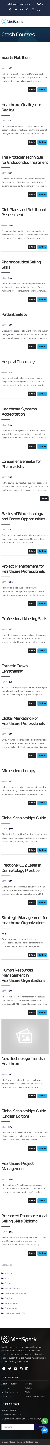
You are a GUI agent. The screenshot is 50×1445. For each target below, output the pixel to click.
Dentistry (9, 1298)
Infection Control (12, 1288)
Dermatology (11, 1308)
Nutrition (8, 1273)
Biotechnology (11, 1303)
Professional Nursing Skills (24, 619)
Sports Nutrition (15, 58)
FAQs (40, 4)
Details (32, 90)
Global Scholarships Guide (23, 818)
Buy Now (42, 90)
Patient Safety (14, 315)
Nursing (8, 1278)
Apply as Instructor (18, 4)
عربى (39, 9)
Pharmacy (9, 1283)
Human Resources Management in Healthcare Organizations (23, 975)
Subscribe (41, 1427)
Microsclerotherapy (18, 771)
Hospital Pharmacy (18, 362)
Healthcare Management (16, 1293)
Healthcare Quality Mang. (16, 1313)
